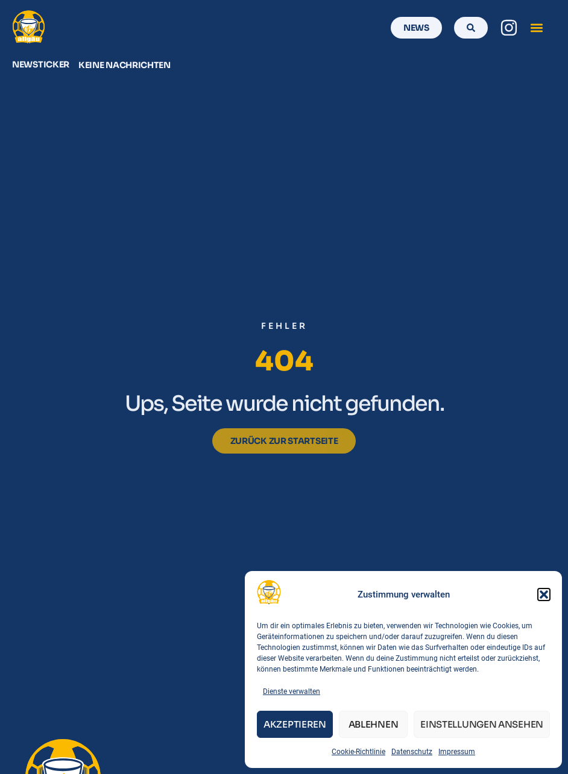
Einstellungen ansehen (481, 724)
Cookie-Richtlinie (358, 751)
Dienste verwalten (291, 691)
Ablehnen (374, 724)
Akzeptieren (294, 724)
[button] (544, 594)
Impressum (456, 751)
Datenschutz (411, 751)
